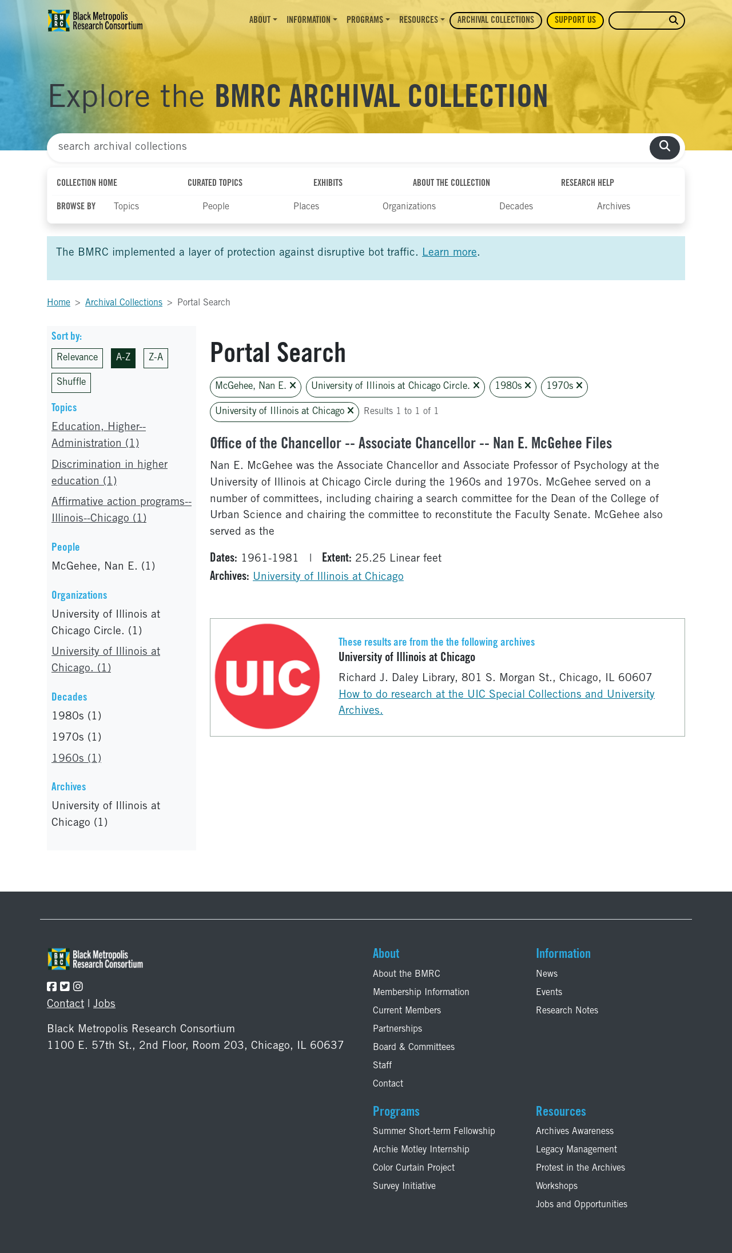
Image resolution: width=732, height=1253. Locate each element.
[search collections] (665, 148)
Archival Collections (496, 20)
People (215, 207)
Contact (65, 1004)
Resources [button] (418, 20)
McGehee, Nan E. (255, 386)
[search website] (674, 21)
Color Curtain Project (414, 1168)
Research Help (587, 183)
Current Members (407, 1011)
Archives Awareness (575, 1131)
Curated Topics (215, 183)
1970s (564, 386)
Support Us (575, 20)
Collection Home (87, 183)
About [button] (259, 20)
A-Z (123, 358)
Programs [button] (365, 20)
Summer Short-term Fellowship (434, 1131)
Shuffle (71, 383)
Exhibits (328, 183)
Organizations (409, 207)
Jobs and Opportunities (581, 1205)
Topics (126, 207)
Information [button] (309, 20)
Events (549, 992)
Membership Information (421, 992)
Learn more (449, 253)
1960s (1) (76, 759)
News (547, 974)
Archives (613, 207)
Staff (382, 1066)
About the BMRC (406, 974)
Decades (516, 207)
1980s (513, 386)
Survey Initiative (404, 1186)
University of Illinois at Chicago (284, 411)
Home (58, 303)
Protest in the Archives (580, 1168)
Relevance (77, 358)
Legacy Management (576, 1150)
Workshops (557, 1186)
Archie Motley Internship (421, 1150)
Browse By (76, 207)
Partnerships (397, 1029)
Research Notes (567, 1011)
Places (306, 207)
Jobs (104, 1004)
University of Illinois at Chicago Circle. (395, 386)
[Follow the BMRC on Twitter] (65, 987)
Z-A (156, 358)
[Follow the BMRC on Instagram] (78, 987)
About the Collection (451, 183)
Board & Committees (414, 1047)
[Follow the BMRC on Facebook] (52, 987)
